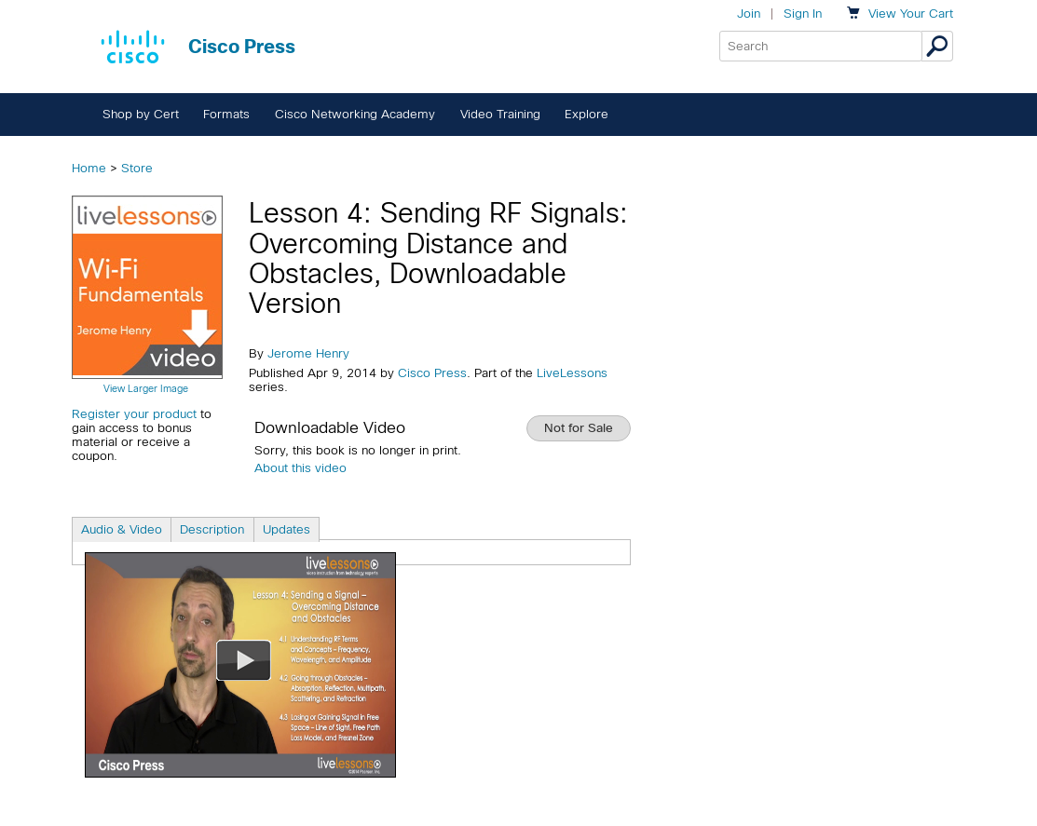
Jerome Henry (308, 353)
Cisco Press (432, 373)
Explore (586, 114)
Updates (286, 529)
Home (89, 168)
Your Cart (910, 13)
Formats (226, 114)
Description (212, 529)
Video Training (500, 114)
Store (137, 168)
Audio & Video (121, 529)
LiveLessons (572, 373)
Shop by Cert (140, 114)
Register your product (134, 414)
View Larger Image (145, 388)
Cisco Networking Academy (355, 114)
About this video (300, 468)
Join (748, 13)
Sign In (803, 13)
